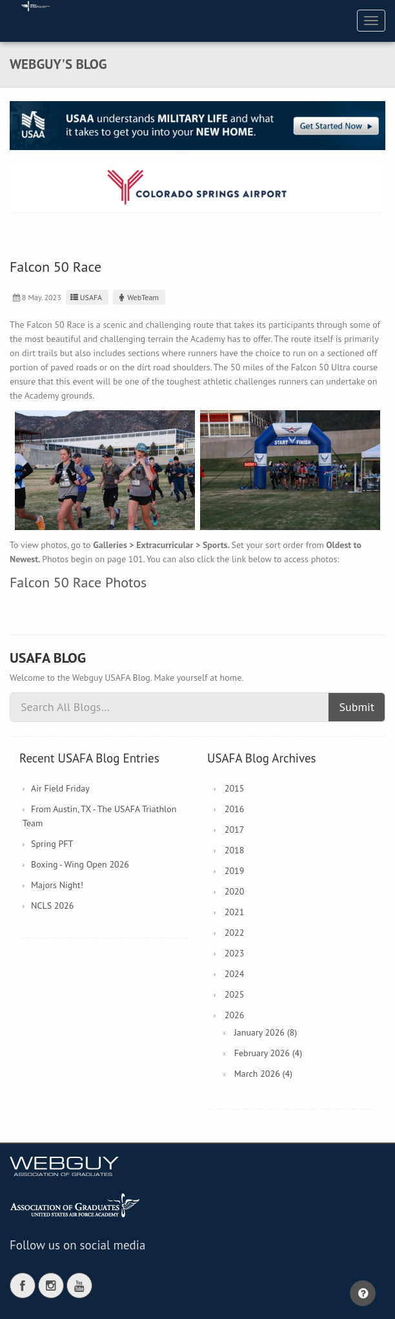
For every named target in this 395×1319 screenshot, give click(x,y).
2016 (235, 809)
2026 (235, 1015)
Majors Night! (57, 885)
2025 (235, 994)
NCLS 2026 (52, 905)
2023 (235, 953)
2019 (235, 871)
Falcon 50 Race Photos (78, 582)
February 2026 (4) (268, 1053)
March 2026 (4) (263, 1073)
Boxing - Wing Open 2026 (80, 864)
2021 (235, 912)
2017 (235, 829)
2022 (235, 932)
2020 (235, 891)
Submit (356, 706)
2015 (235, 788)
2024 (235, 974)
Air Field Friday (60, 788)
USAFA (85, 297)
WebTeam (137, 297)
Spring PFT (52, 843)
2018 (235, 850)
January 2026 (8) (265, 1032)
